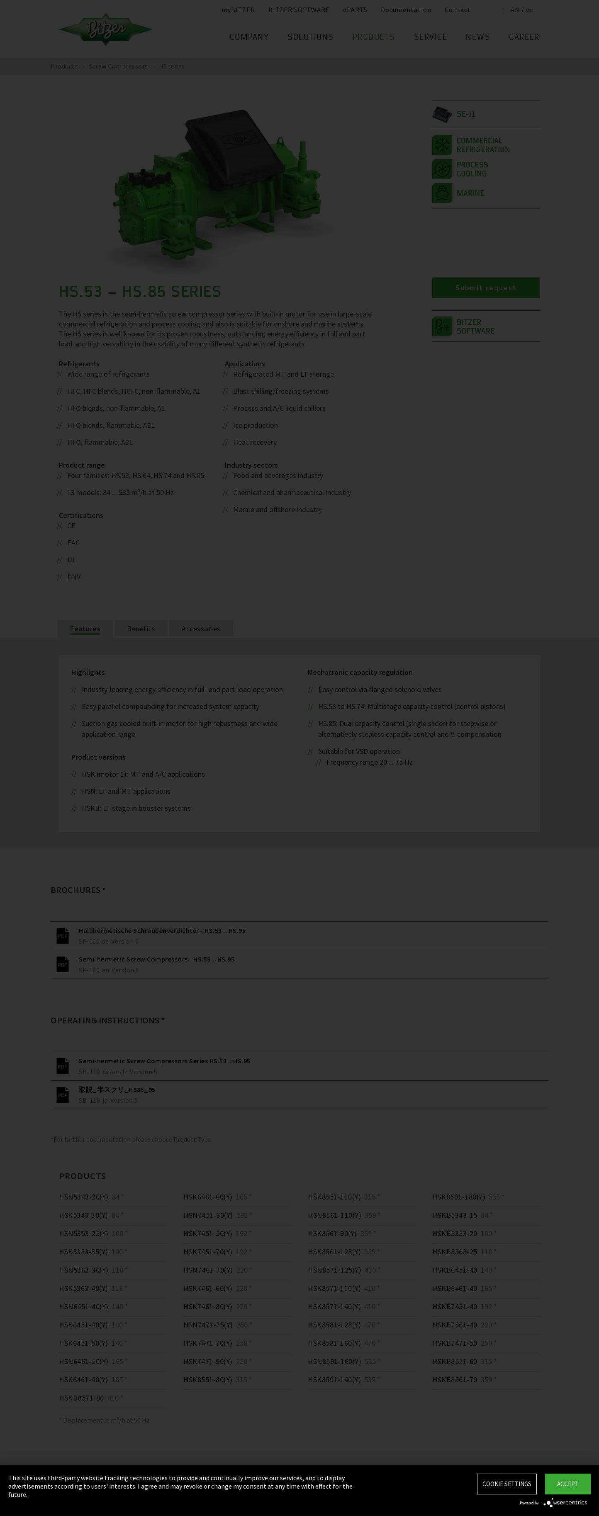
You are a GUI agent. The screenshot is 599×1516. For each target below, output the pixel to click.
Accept (568, 1484)
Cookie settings (506, 1484)
